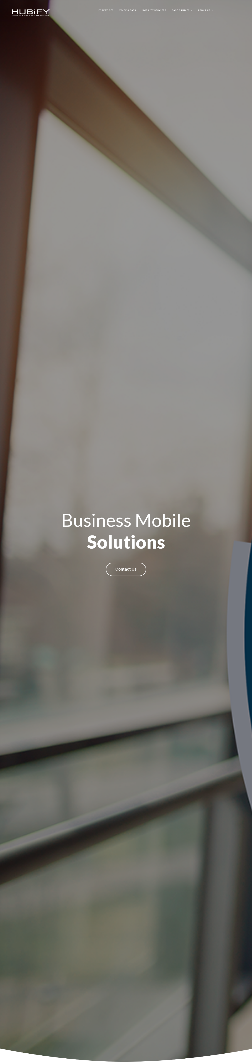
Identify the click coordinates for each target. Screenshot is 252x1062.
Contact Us (126, 569)
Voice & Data (127, 10)
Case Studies (181, 10)
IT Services (106, 10)
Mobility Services (154, 10)
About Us (204, 10)
